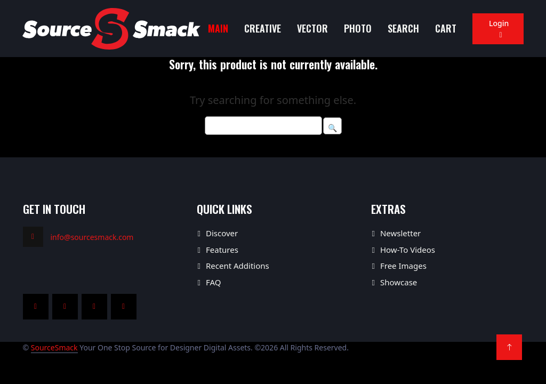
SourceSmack (54, 347)
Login (498, 28)
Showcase (398, 282)
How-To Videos (407, 249)
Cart (445, 28)
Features (222, 249)
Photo (358, 28)
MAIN (218, 28)
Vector (312, 28)
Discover (222, 233)
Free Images (403, 265)
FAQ (213, 282)
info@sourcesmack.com (92, 237)
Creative (262, 28)
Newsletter (400, 233)
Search (403, 28)
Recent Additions (237, 265)
